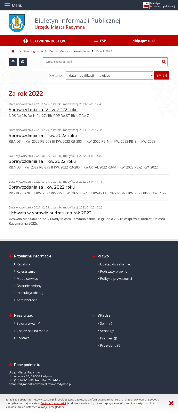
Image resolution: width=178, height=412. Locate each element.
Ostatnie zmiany (29, 285)
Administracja (27, 300)
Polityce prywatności (53, 403)
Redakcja (23, 264)
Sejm (103, 323)
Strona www (26, 323)
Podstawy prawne (113, 271)
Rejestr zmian (27, 271)
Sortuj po (56, 75)
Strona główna (33, 51)
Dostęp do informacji (116, 264)
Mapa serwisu (27, 278)
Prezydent (108, 345)
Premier (106, 338)
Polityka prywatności (116, 278)
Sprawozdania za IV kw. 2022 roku (43, 110)
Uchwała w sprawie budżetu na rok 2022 (50, 213)
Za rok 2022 (104, 51)
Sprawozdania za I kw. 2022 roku (42, 187)
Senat (104, 331)
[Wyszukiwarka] (101, 62)
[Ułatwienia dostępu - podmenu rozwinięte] (45, 40)
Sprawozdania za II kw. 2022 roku (42, 161)
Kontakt (23, 338)
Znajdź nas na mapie (32, 331)
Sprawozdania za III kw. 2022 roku (43, 135)
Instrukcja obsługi (30, 292)
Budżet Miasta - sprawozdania (69, 51)
